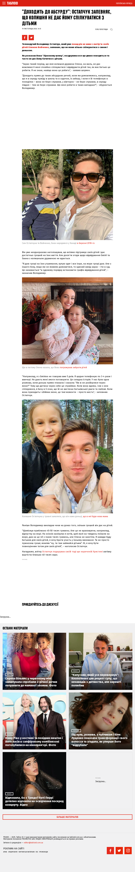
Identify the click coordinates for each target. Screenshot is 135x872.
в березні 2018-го (86, 243)
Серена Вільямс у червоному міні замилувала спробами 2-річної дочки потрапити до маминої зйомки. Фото (31, 682)
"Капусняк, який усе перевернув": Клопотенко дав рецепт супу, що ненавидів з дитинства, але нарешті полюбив (96, 680)
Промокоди (43, 852)
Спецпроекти (12, 852)
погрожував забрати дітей (73, 367)
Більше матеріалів (67, 817)
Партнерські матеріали (27, 852)
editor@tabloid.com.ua (33, 843)
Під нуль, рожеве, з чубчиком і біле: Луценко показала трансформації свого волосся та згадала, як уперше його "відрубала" (99, 740)
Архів (5, 852)
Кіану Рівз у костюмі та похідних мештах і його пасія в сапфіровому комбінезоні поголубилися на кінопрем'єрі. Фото (34, 741)
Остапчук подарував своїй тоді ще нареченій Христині (72, 551)
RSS (37, 852)
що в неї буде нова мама (95, 516)
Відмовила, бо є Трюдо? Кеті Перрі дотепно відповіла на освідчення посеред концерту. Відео (34, 801)
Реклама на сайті (13, 848)
